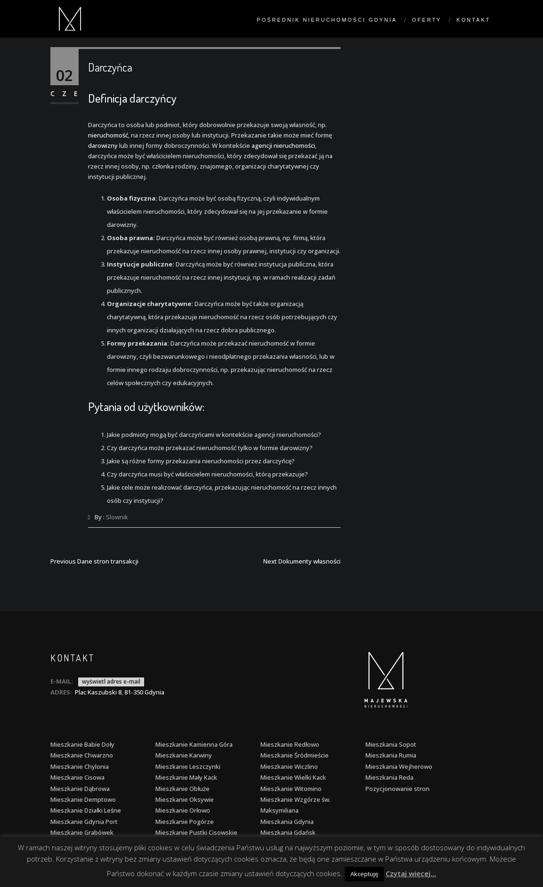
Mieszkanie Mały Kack (186, 777)
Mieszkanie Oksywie (184, 799)
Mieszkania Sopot (390, 744)
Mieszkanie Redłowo (289, 744)
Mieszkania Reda (389, 777)
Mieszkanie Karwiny (183, 755)
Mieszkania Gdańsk (288, 832)
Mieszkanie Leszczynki (187, 766)
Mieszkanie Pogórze (184, 821)
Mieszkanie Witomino (291, 788)
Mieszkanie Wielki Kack (293, 777)
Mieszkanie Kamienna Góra (194, 744)
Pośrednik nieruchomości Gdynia (327, 20)
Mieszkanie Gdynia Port (84, 821)
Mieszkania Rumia (390, 755)
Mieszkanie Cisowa (77, 777)
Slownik (117, 517)
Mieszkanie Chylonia (79, 766)
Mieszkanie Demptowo (83, 799)
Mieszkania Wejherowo (398, 766)
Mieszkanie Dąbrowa (80, 788)
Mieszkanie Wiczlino (289, 766)
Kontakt (473, 20)
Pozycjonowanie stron (397, 788)
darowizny (103, 145)
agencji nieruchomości (283, 145)
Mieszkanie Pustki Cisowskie (196, 832)
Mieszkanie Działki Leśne (85, 810)
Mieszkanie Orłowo (182, 810)
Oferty (426, 20)
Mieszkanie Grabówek (81, 832)
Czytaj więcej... (411, 873)
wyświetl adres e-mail (111, 681)
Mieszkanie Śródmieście (294, 755)
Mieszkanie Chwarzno (81, 755)
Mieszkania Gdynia (287, 821)
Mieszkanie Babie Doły (82, 744)
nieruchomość (108, 135)
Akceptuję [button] (364, 874)
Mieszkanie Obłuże (182, 788)
